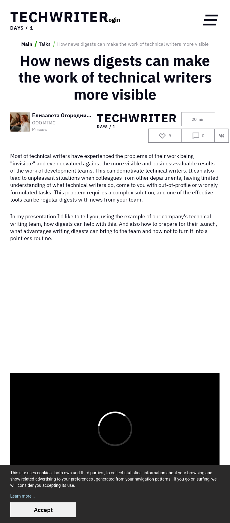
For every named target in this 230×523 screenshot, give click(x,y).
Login (112, 20)
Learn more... (22, 496)
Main (26, 44)
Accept (43, 510)
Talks (45, 44)
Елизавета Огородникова (62, 115)
